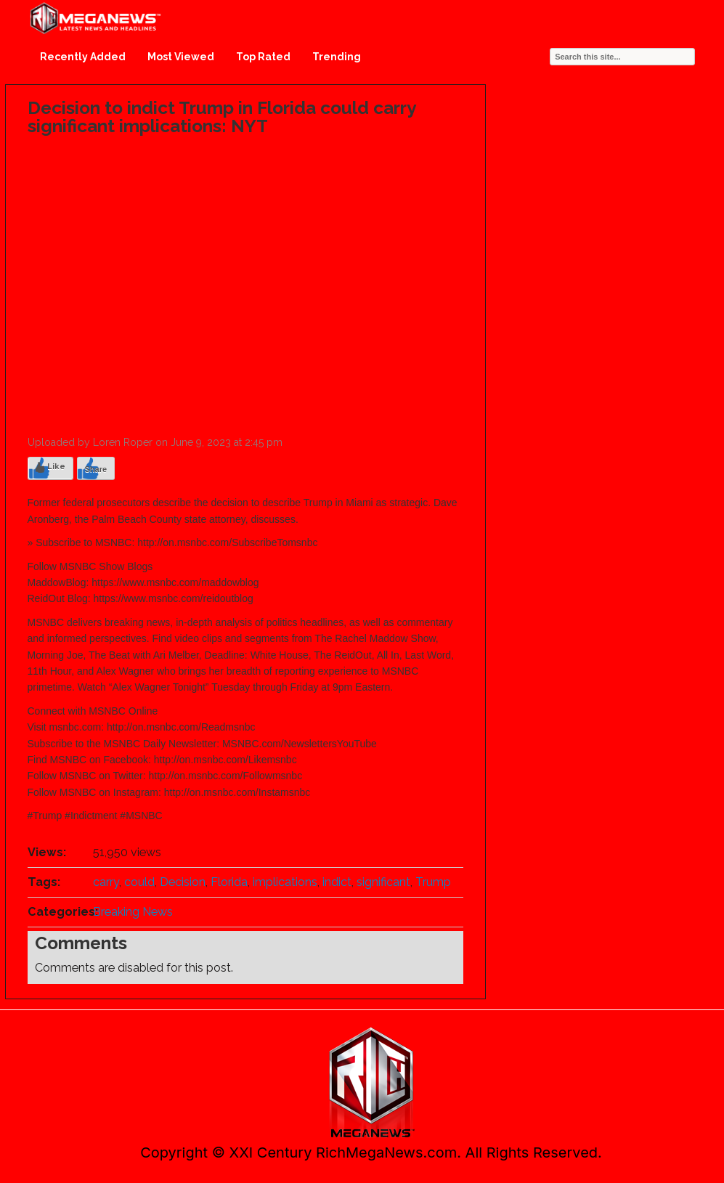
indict (336, 882)
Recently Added (83, 56)
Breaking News (133, 912)
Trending (336, 56)
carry (106, 882)
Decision (183, 882)
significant (383, 882)
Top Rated (263, 56)
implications (285, 882)
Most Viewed (180, 56)
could (139, 882)
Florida (229, 882)
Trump (433, 882)
